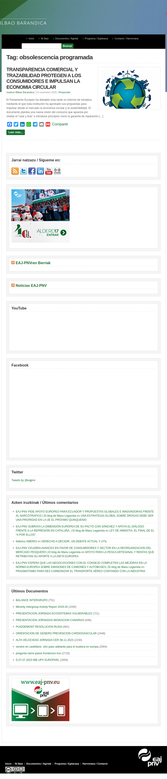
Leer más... (15, 132)
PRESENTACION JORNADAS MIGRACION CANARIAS (50, 620)
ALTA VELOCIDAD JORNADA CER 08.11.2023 (44, 640)
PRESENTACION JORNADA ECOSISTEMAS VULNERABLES (54, 613)
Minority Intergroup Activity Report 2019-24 (42, 606)
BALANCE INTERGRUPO (31, 600)
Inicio (31, 38)
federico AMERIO (26, 541)
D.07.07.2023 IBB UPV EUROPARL (37, 660)
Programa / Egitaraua (96, 38)
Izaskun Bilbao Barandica (20, 92)
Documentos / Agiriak (66, 38)
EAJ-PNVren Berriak (33, 263)
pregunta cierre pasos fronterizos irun (38, 653)
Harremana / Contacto (95, 763)
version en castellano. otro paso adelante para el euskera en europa (57, 646)
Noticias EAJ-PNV (31, 286)
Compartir (60, 124)
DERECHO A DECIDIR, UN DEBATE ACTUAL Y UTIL (74, 541)
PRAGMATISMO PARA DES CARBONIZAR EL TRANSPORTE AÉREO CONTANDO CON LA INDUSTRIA (80, 571)
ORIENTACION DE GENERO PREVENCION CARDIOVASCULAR (56, 633)
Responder (64, 92)
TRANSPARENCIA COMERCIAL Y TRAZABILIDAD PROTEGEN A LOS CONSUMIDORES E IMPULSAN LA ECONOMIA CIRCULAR (43, 78)
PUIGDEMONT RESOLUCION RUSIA (39, 626)
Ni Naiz (45, 38)
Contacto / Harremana (126, 38)
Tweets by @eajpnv (23, 480)
